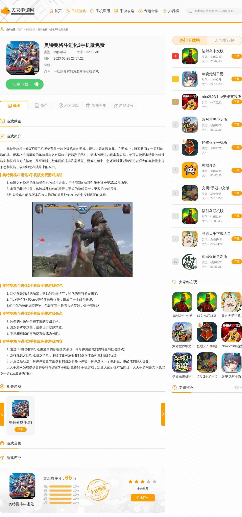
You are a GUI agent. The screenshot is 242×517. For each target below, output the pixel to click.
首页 (20, 29)
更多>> (238, 387)
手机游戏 (30, 29)
